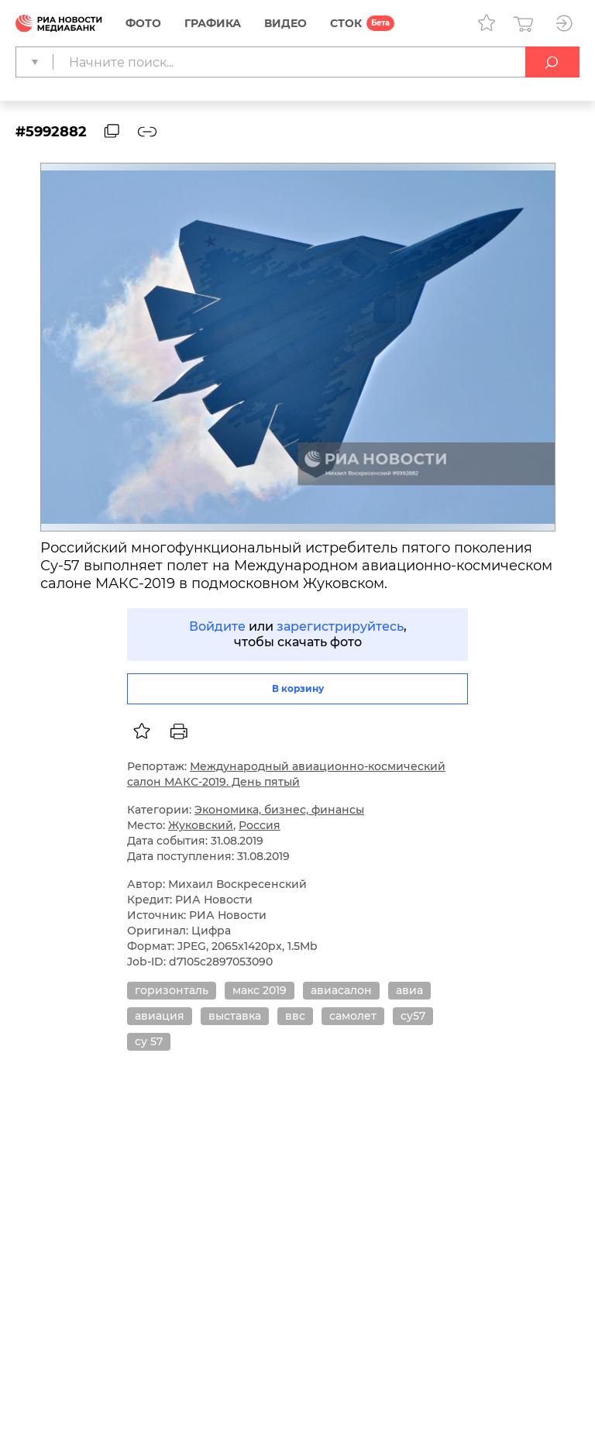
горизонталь (171, 990)
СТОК (346, 23)
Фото (143, 23)
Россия (259, 825)
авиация (159, 1016)
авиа (409, 990)
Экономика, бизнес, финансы (279, 810)
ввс (295, 1016)
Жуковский (200, 825)
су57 (413, 1016)
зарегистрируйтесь (340, 626)
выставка (234, 1016)
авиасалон (341, 990)
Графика (212, 23)
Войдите (217, 626)
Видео (285, 23)
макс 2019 (259, 990)
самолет (353, 1016)
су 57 (149, 1041)
